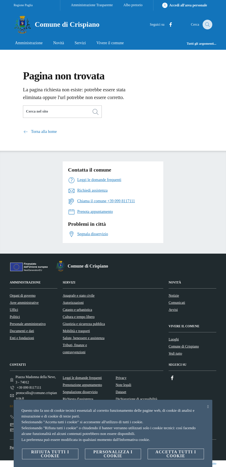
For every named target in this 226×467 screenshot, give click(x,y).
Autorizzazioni (73, 302)
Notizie (174, 295)
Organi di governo (23, 295)
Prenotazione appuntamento (82, 385)
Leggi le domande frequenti (82, 378)
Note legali (123, 385)
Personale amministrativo (28, 324)
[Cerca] (207, 24)
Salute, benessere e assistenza (83, 338)
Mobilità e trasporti (76, 331)
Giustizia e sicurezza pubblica (84, 324)
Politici (15, 317)
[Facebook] (168, 24)
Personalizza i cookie (113, 454)
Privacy (121, 378)
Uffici (14, 310)
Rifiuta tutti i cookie (50, 454)
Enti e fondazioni (22, 338)
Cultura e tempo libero (78, 317)
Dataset (121, 392)
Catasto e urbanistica (77, 310)
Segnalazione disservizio (80, 392)
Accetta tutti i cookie (175, 454)
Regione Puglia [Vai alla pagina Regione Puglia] (23, 5)
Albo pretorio (133, 5)
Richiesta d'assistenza (78, 399)
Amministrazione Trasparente (92, 5)
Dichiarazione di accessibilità (136, 399)
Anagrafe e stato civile (78, 295)
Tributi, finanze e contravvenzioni (75, 348)
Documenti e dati (22, 331)
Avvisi (173, 310)
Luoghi (174, 339)
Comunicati (177, 302)
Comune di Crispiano (184, 346)
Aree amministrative (24, 302)
